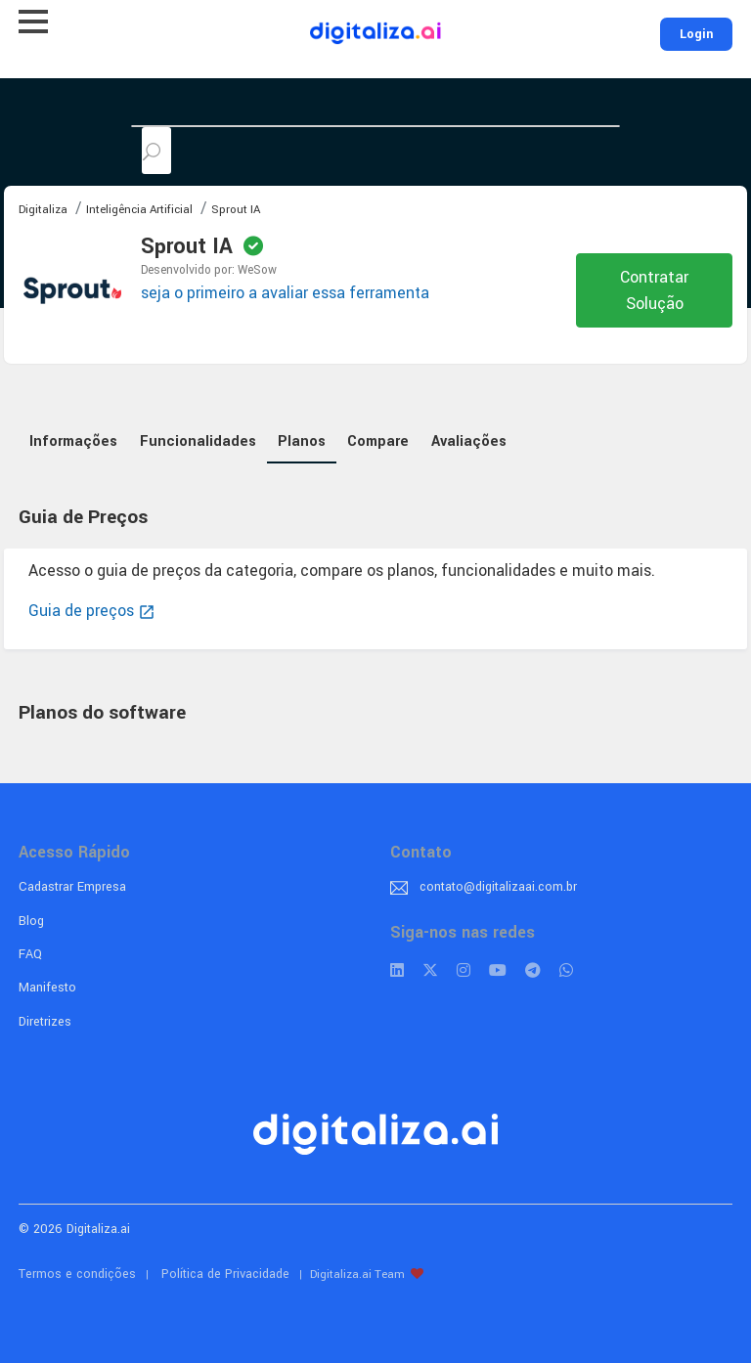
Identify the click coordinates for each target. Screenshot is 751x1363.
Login (696, 34)
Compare (378, 441)
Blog (31, 921)
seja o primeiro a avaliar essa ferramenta (285, 293)
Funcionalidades (198, 441)
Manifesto (47, 987)
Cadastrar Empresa (72, 887)
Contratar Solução (654, 290)
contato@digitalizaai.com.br (498, 887)
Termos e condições (77, 1274)
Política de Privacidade (225, 1274)
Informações (73, 441)
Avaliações (469, 441)
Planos (302, 441)
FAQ (30, 954)
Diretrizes (45, 1022)
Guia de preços (91, 610)
